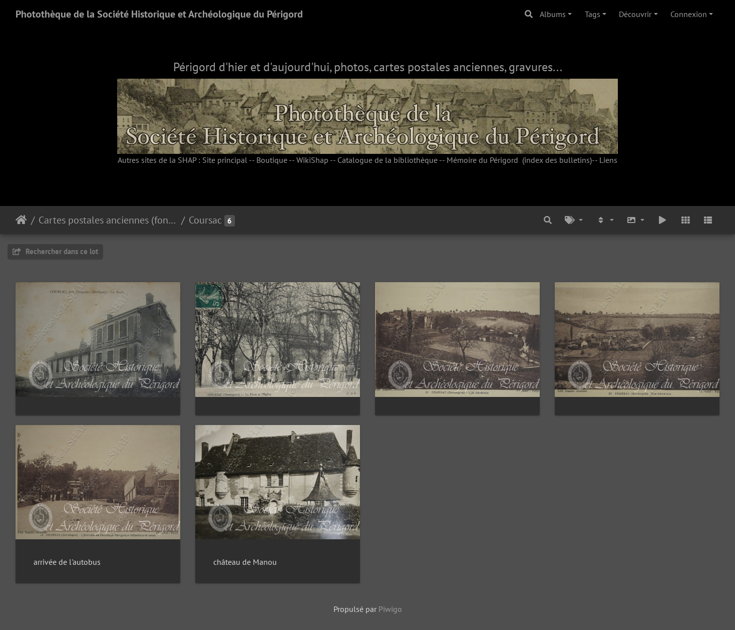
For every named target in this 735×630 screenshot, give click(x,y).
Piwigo (390, 609)
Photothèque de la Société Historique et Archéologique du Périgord (159, 14)
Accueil (21, 220)
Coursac (205, 220)
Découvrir (635, 14)
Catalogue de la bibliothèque (387, 160)
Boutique (271, 160)
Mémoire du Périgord (482, 160)
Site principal (224, 160)
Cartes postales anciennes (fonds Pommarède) (108, 220)
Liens (608, 160)
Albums (553, 14)
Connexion (688, 14)
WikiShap (312, 160)
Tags (592, 14)
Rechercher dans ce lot (55, 251)
